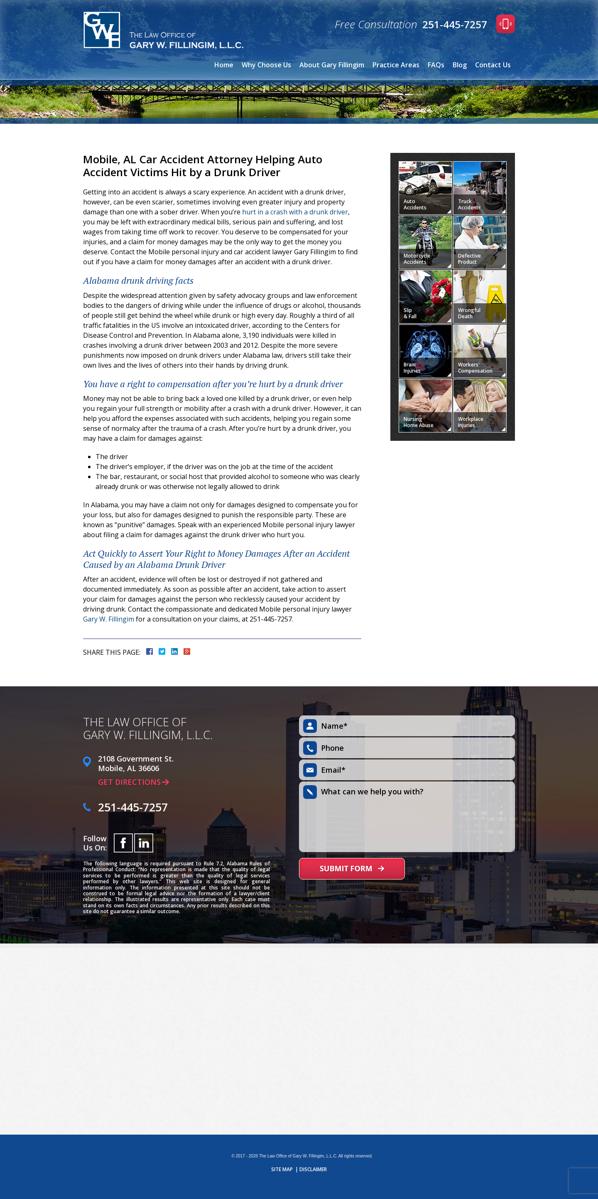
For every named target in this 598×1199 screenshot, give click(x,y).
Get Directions (129, 782)
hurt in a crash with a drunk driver (295, 211)
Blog (460, 64)
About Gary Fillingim (331, 64)
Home (223, 64)
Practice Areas (396, 64)
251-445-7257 (454, 24)
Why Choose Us (266, 64)
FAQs (436, 64)
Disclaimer (313, 1169)
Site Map (282, 1169)
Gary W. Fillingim (108, 619)
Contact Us (493, 64)
